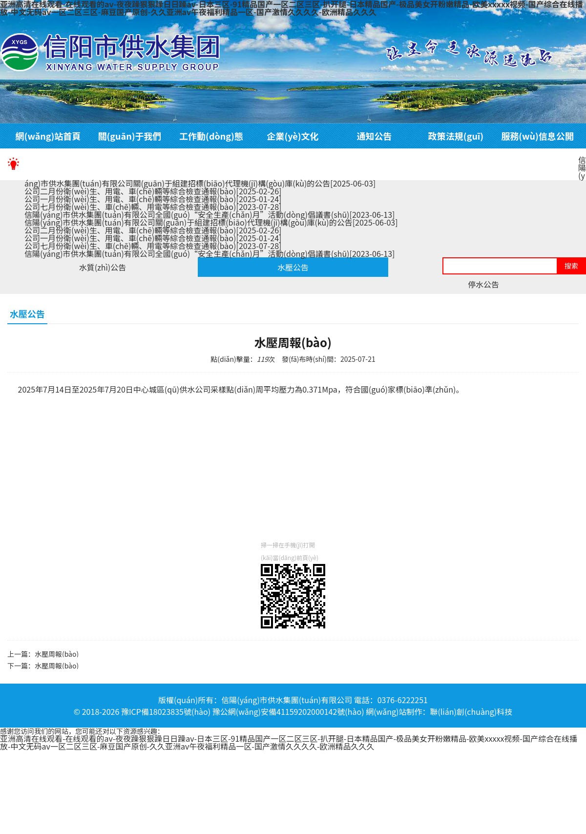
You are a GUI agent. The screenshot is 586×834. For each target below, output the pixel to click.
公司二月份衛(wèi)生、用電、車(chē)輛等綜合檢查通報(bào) (152, 191)
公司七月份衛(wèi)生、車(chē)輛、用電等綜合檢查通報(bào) (152, 206)
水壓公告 (293, 267)
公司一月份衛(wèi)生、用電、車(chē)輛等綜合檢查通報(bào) (152, 199)
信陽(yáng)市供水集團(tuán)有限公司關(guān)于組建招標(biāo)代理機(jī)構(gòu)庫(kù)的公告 (211, 222)
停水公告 (483, 284)
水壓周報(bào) (57, 654)
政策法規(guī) (455, 135)
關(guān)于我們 (130, 135)
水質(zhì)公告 (102, 267)
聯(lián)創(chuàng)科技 (471, 711)
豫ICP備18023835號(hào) (165, 711)
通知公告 (374, 135)
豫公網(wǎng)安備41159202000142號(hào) (288, 711)
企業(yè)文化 (292, 135)
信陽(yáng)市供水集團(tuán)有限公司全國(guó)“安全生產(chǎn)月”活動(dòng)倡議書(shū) (209, 214)
